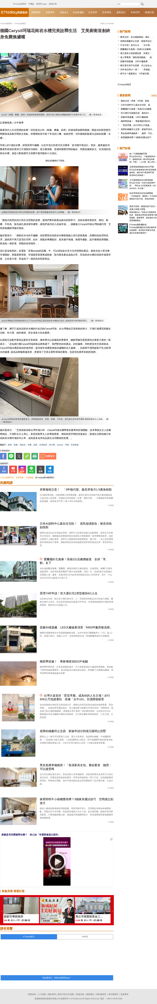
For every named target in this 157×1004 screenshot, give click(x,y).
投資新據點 (78, 12)
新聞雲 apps (41, 1)
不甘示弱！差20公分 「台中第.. (135, 45)
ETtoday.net (76, 998)
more (154, 95)
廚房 (10, 445)
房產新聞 (35, 12)
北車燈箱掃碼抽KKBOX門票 (141, 167)
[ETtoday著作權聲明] (44, 477)
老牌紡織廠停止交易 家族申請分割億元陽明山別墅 (73, 731)
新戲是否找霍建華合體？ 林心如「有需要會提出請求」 (30, 834)
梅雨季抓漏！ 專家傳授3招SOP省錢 (64, 661)
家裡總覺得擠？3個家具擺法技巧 (136, 137)
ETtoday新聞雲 (19, 1)
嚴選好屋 (149, 12)
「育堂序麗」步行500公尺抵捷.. (136, 125)
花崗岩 (23, 445)
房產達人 (64, 12)
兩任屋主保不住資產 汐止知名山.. (136, 65)
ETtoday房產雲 (14, 12)
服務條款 (90, 994)
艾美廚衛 (75, 445)
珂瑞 (67, 445)
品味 (35, 445)
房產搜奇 (50, 12)
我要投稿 (32, 994)
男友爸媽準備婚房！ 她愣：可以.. (137, 133)
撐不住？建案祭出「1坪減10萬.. (135, 73)
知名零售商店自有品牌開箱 (141, 193)
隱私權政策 (101, 994)
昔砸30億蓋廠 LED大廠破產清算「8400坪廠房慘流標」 (76, 627)
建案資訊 (121, 12)
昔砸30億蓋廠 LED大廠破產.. (134, 61)
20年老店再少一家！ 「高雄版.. (135, 69)
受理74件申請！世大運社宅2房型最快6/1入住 (68, 593)
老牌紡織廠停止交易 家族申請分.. (136, 41)
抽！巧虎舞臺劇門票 (138, 154)
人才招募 (42, 994)
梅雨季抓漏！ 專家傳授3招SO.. (136, 121)
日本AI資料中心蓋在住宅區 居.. (136, 105)
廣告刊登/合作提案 (66, 994)
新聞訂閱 (53, 1)
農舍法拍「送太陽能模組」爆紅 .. (136, 37)
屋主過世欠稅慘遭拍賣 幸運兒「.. (136, 53)
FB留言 (85, 936)
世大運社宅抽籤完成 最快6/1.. (135, 113)
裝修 (16, 445)
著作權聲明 (113, 994)
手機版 (31, 1)
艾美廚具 (43, 445)
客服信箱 (80, 994)
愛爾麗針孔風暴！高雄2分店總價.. (136, 49)
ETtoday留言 (28, 936)
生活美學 (92, 12)
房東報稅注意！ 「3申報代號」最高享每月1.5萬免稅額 (76, 489)
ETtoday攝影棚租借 (138, 224)
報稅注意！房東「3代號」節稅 (135, 101)
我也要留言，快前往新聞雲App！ (56, 978)
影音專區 (106, 12)
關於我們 (52, 994)
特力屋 (52, 445)
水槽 (29, 445)
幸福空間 (135, 12)
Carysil (60, 445)
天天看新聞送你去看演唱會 (141, 180)
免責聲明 (124, 994)
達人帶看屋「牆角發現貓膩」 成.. (136, 57)
